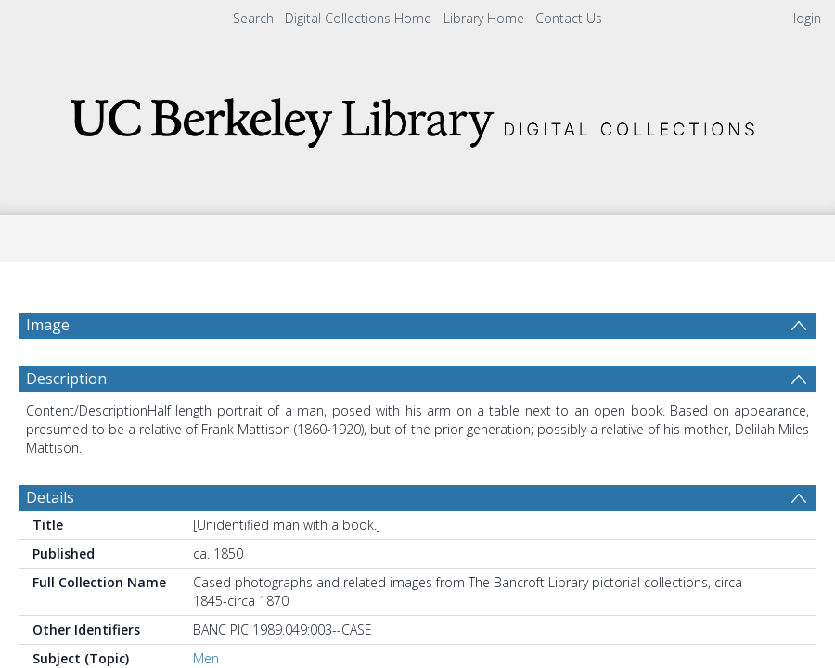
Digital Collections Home (358, 18)
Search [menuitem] (253, 18)
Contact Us (568, 18)
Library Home (483, 18)
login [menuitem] (807, 18)
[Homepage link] (417, 117)
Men (206, 658)
